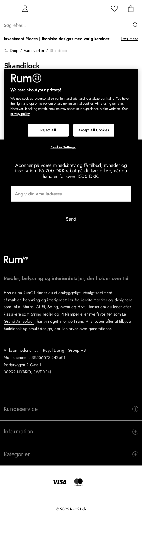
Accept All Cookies (93, 130)
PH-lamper (69, 314)
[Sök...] (73, 25)
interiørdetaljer (60, 300)
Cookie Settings (63, 147)
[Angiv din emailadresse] (71, 194)
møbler (14, 300)
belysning (31, 300)
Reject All (48, 130)
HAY (81, 307)
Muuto (28, 307)
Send (71, 218)
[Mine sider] (25, 9)
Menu (65, 307)
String (52, 307)
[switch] (71, 409)
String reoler (42, 314)
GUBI (40, 307)
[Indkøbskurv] (131, 9)
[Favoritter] (114, 9)
